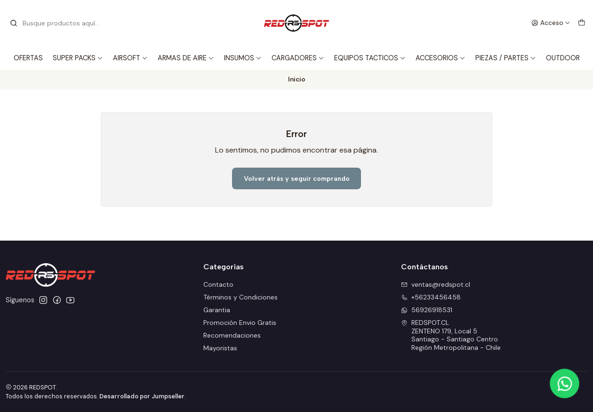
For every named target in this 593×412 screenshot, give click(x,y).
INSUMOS (243, 58)
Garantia (216, 310)
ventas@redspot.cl (435, 284)
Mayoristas (220, 348)
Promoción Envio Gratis (239, 322)
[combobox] (57, 23)
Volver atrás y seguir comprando (297, 178)
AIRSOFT (130, 58)
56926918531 (426, 310)
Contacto (218, 284)
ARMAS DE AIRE (186, 58)
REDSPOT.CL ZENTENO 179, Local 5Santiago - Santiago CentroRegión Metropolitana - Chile (451, 335)
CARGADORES (298, 58)
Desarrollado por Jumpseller (141, 396)
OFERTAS (28, 58)
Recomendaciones (232, 335)
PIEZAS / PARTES (505, 58)
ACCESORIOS (440, 58)
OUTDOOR (563, 58)
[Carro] (581, 23)
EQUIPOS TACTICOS (370, 58)
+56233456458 (431, 297)
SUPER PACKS (78, 58)
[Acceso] (551, 23)
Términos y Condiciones (240, 297)
